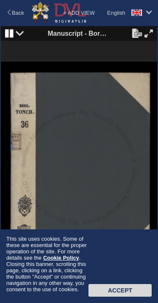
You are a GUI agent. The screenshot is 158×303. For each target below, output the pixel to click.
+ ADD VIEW (79, 13)
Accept (120, 290)
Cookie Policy (61, 258)
